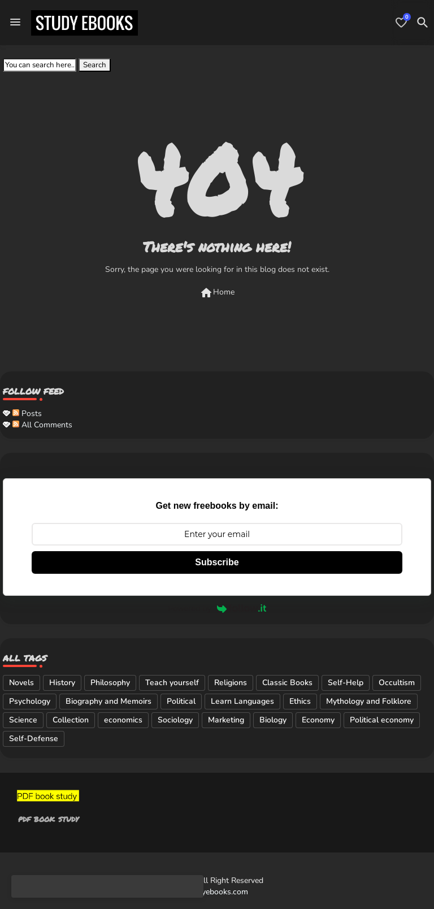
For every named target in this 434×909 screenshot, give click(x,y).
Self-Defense (33, 738)
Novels (21, 682)
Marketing (226, 720)
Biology (273, 720)
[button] (422, 22)
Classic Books (287, 682)
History (62, 682)
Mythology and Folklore (368, 701)
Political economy (382, 720)
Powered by (217, 608)
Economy (318, 720)
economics (123, 720)
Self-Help (345, 682)
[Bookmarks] (401, 22)
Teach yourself (172, 682)
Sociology (175, 720)
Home (217, 293)
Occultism (397, 682)
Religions (230, 682)
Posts (27, 413)
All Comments (42, 424)
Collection (71, 720)
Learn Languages (242, 701)
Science (23, 720)
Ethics (300, 701)
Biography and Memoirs (108, 701)
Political (181, 701)
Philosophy (110, 682)
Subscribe (216, 562)
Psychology (29, 701)
